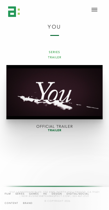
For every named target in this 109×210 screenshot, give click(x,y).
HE (45, 193)
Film (8, 193)
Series (19, 193)
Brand (28, 203)
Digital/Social (78, 193)
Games (34, 193)
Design (57, 193)
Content (11, 203)
